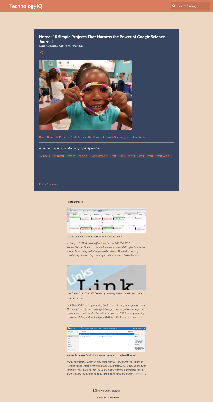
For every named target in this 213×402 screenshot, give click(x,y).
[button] (41, 52)
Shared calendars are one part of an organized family (94, 236)
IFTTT (113, 156)
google (83, 156)
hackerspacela (99, 156)
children (59, 156)
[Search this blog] (192, 6)
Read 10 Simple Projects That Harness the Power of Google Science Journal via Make (92, 137)
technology (163, 156)
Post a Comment (48, 184)
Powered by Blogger (106, 390)
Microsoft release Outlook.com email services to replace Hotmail (101, 355)
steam (131, 156)
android (45, 156)
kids (122, 156)
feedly (71, 156)
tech (150, 156)
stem (141, 156)
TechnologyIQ (25, 6)
